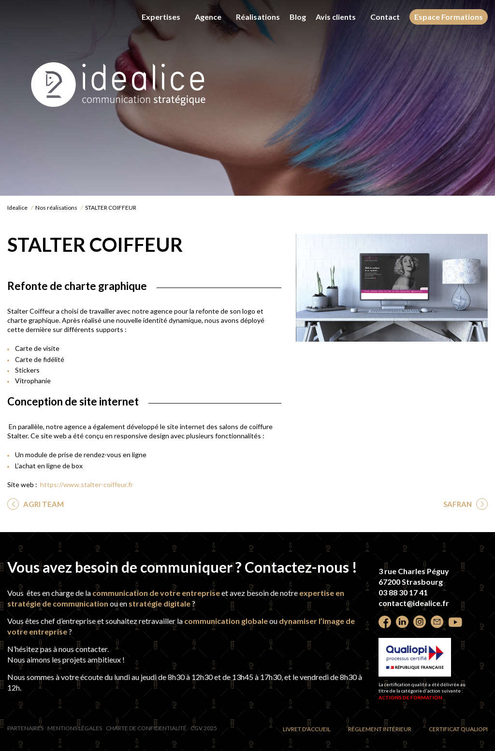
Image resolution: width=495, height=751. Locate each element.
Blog (298, 17)
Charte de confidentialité (146, 728)
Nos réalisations (56, 207)
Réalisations (258, 16)
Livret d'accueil (307, 729)
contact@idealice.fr (414, 602)
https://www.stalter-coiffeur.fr (86, 484)
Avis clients (336, 16)
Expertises (161, 16)
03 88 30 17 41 (403, 592)
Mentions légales (74, 728)
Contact (385, 16)
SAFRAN (458, 504)
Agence (208, 16)
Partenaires (25, 728)
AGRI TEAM (43, 504)
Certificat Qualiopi (458, 729)
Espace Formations (448, 16)
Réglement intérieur (379, 729)
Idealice (17, 207)
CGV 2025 (203, 728)
